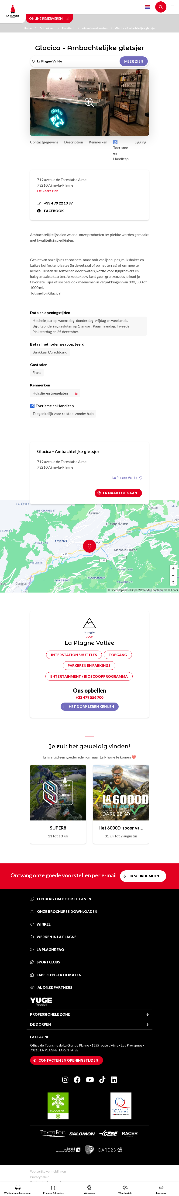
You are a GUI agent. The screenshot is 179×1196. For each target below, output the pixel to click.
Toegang (118, 655)
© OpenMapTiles (118, 590)
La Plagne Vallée (127, 478)
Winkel (40, 924)
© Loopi (173, 590)
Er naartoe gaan (120, 493)
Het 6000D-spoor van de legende (121, 827)
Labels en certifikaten (55, 975)
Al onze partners (51, 987)
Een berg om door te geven (60, 899)
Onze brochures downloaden (63, 911)
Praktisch (70, 28)
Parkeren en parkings (89, 665)
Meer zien (133, 61)
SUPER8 (58, 827)
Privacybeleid (39, 1177)
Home (30, 28)
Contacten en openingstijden (68, 1060)
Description (73, 142)
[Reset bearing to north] (173, 582)
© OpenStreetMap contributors (148, 590)
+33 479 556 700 (89, 697)
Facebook (50, 211)
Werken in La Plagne (53, 937)
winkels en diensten (97, 28)
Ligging (140, 142)
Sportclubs (45, 962)
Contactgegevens (44, 142)
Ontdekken (49, 28)
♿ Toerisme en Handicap (121, 150)
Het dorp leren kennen (91, 706)
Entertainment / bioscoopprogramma (89, 676)
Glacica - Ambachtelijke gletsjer (135, 28)
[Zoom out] (173, 575)
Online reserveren (49, 18)
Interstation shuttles (74, 655)
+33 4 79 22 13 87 (55, 203)
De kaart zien (47, 190)
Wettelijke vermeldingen (48, 1171)
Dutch (147, 7)
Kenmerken (98, 142)
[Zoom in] (173, 568)
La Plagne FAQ (47, 949)
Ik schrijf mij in (144, 876)
